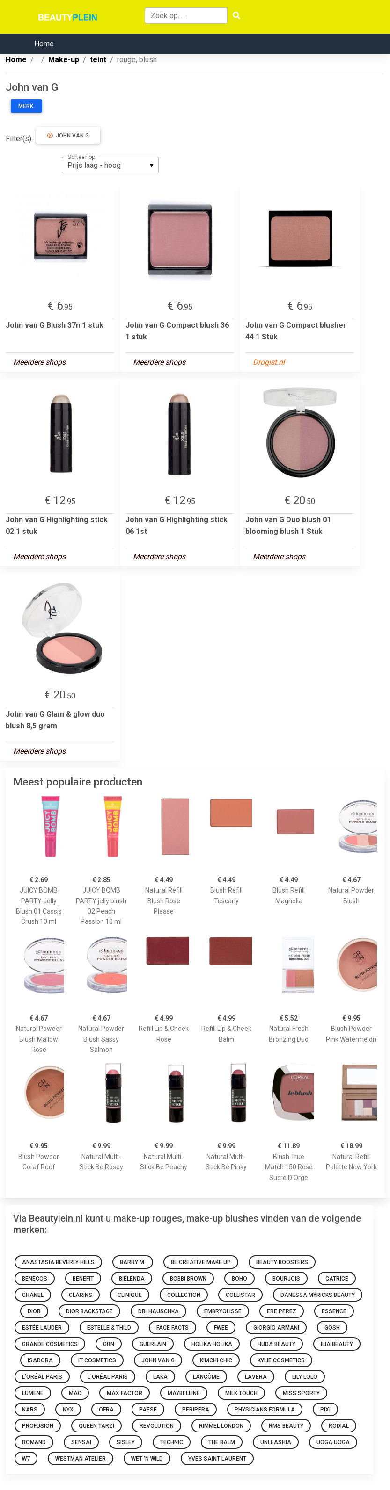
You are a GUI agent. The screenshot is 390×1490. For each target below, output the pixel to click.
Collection (183, 1295)
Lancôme (206, 1377)
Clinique (130, 1295)
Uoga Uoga (333, 1442)
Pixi (325, 1409)
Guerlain (153, 1344)
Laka (160, 1377)
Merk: (26, 106)
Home (44, 43)
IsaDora (40, 1360)
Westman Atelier (80, 1458)
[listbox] (110, 165)
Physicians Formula (265, 1409)
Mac (75, 1393)
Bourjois (286, 1278)
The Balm (221, 1442)
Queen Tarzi (96, 1426)
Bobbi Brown (188, 1278)
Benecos (34, 1278)
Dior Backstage (89, 1311)
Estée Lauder (42, 1327)
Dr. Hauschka (158, 1311)
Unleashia (275, 1442)
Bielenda (132, 1278)
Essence (334, 1311)
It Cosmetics (97, 1360)
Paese (148, 1409)
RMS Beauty (286, 1426)
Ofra (106, 1409)
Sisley (126, 1442)
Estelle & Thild (109, 1327)
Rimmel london (221, 1426)
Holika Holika (211, 1344)
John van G (68, 135)
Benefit (83, 1278)
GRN (108, 1344)
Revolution (157, 1426)
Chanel (33, 1295)
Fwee (221, 1327)
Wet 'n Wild (147, 1458)
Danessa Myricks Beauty (317, 1295)
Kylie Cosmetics (281, 1360)
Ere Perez (281, 1311)
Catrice (336, 1278)
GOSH (332, 1327)
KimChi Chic (216, 1360)
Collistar (240, 1295)
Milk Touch (241, 1393)
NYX (68, 1409)
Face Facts (172, 1327)
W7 (26, 1458)
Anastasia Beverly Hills (58, 1262)
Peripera (195, 1409)
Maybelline (184, 1393)
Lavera (256, 1377)
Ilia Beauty (337, 1344)
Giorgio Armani (276, 1327)
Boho (239, 1278)
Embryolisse (223, 1311)
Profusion (37, 1426)
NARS (29, 1409)
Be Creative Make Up (201, 1262)
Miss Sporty (301, 1393)
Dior (34, 1311)
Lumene (33, 1393)
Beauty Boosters (282, 1262)
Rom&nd (34, 1442)
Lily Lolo (304, 1377)
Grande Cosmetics (50, 1344)
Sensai (81, 1442)
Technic (171, 1442)
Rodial (339, 1426)
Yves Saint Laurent (217, 1458)
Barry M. (133, 1262)
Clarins (80, 1295)
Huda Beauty (276, 1344)
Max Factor (124, 1393)
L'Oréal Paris (42, 1377)
